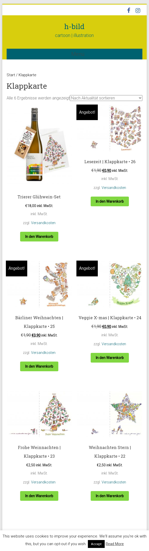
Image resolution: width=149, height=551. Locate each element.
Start (11, 75)
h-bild (74, 26)
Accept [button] (96, 544)
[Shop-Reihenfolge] (106, 98)
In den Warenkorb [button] (39, 237)
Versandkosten (43, 223)
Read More (115, 544)
